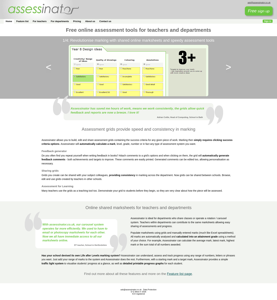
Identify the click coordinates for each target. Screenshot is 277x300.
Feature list (22, 21)
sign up (259, 10)
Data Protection (150, 290)
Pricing (77, 21)
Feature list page (179, 274)
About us (90, 21)
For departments (60, 21)
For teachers (39, 21)
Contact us (105, 21)
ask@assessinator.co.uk (258, 2)
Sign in (267, 21)
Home (9, 21)
